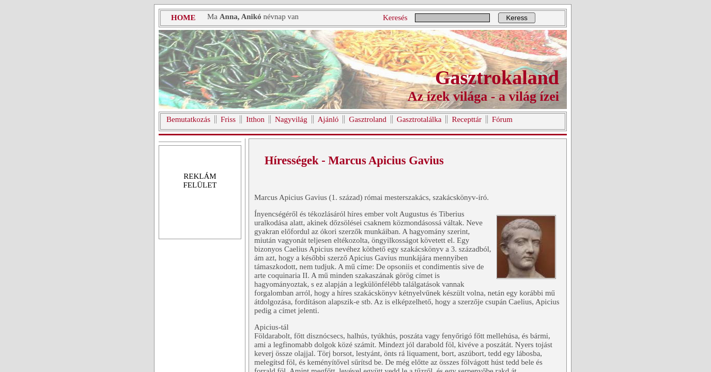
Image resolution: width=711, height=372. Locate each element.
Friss (228, 119)
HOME (183, 17)
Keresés (395, 17)
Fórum (502, 119)
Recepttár (466, 119)
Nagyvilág (291, 119)
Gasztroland (367, 119)
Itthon (255, 119)
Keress (516, 18)
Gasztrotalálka (419, 119)
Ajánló (328, 119)
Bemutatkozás (188, 119)
